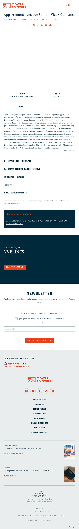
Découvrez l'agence (14, 267)
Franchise (39, 404)
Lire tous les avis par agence (16, 367)
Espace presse (39, 409)
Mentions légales (57, 516)
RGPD (47, 516)
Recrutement (39, 419)
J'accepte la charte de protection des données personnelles (41, 319)
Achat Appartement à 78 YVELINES (20, 221)
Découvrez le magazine (14, 454)
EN (42, 508)
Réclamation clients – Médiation (28, 516)
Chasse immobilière (39, 423)
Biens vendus (39, 428)
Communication (39, 414)
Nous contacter (39, 400)
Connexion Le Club (39, 433)
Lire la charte (40, 322)
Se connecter (10, 476)
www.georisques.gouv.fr (12, 203)
